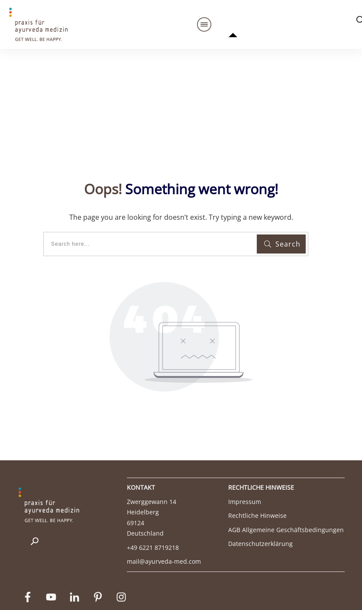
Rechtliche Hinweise (257, 479)
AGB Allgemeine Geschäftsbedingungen (286, 493)
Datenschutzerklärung (260, 508)
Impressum (244, 465)
